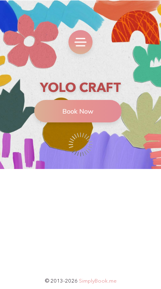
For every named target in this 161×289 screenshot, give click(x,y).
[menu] (80, 42)
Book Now (77, 111)
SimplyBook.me (98, 280)
